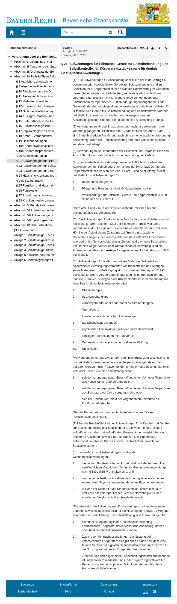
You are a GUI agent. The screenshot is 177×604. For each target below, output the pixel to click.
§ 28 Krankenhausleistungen (35, 200)
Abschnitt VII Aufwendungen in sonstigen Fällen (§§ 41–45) (53, 215)
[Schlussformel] (24, 230)
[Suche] (83, 32)
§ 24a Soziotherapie (29, 180)
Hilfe (68, 591)
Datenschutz (109, 584)
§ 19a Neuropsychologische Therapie (40, 146)
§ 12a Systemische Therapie (35, 106)
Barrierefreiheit (27, 591)
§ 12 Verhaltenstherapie (32, 101)
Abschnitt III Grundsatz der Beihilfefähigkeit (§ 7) (46, 71)
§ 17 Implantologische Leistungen (38, 131)
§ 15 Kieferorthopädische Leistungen (40, 121)
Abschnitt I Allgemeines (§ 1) (33, 61)
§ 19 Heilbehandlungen (31, 141)
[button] (9, 56)
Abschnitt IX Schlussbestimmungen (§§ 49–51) (45, 225)
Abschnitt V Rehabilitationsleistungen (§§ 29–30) (46, 205)
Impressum (149, 584)
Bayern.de (27, 584)
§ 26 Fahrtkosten (27, 190)
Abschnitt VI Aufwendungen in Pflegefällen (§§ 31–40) (50, 210)
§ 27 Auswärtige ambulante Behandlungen (44, 195)
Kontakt (109, 591)
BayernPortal (68, 584)
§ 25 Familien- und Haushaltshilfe (38, 185)
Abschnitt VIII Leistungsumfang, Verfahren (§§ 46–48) (49, 220)
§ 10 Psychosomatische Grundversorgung (44, 91)
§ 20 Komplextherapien (31, 155)
